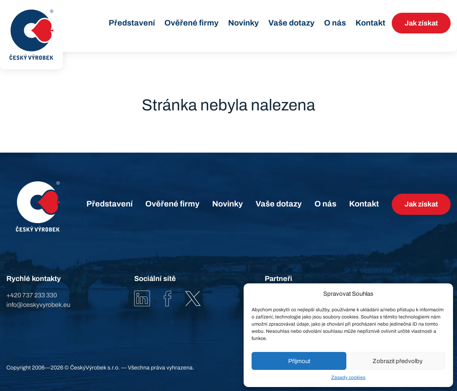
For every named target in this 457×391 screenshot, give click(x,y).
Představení (132, 22)
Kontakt (370, 22)
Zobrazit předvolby (398, 361)
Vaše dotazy (291, 22)
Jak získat (421, 23)
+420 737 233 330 (31, 295)
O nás (335, 22)
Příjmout (299, 361)
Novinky (243, 22)
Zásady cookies (348, 377)
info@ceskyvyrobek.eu (38, 304)
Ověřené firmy (191, 22)
